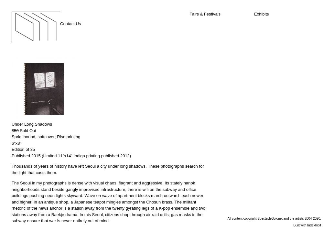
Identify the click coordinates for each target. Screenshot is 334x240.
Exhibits (261, 14)
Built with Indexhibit (307, 225)
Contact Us (70, 23)
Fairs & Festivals (205, 14)
